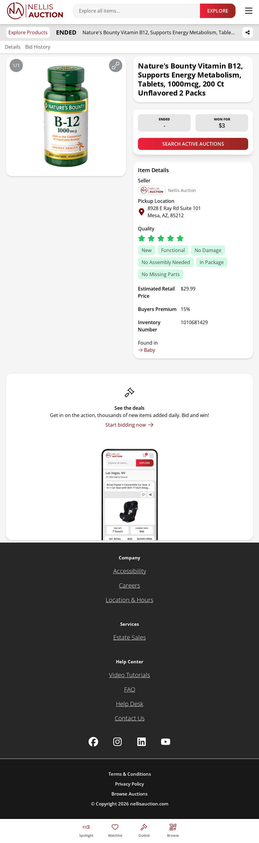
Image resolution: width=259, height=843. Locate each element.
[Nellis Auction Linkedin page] (141, 742)
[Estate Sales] (129, 637)
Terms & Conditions (129, 774)
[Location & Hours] (129, 600)
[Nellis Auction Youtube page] (165, 742)
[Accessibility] (129, 571)
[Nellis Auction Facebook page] (93, 742)
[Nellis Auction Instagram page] (117, 742)
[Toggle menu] (249, 11)
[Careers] (129, 585)
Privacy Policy (129, 784)
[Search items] (139, 11)
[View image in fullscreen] (115, 65)
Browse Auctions (129, 794)
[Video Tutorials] (129, 675)
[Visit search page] (173, 829)
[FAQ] (129, 689)
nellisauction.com (149, 804)
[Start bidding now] (129, 424)
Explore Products (28, 32)
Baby (146, 350)
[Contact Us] (130, 718)
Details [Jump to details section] (12, 47)
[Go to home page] (35, 10)
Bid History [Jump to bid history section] (37, 47)
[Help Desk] (129, 704)
